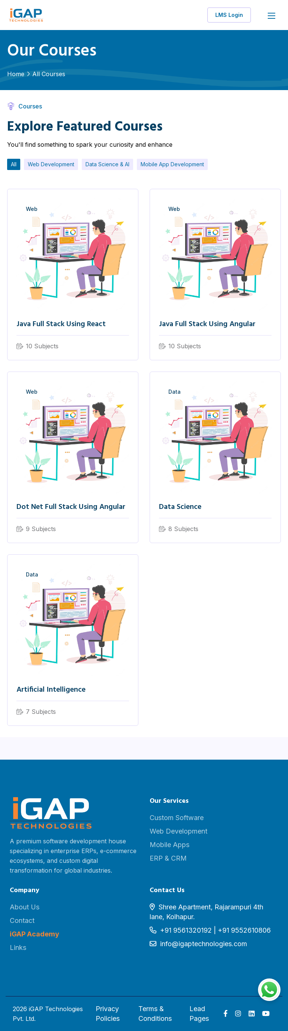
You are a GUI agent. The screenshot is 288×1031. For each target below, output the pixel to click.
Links (18, 947)
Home (15, 74)
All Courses (48, 74)
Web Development (51, 164)
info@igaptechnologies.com (203, 944)
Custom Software (177, 818)
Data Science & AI (107, 164)
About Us (24, 907)
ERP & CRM (168, 858)
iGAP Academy (34, 934)
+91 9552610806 (244, 930)
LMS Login (229, 15)
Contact (22, 920)
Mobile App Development (172, 164)
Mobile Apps (169, 845)
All (13, 164)
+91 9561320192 (186, 930)
